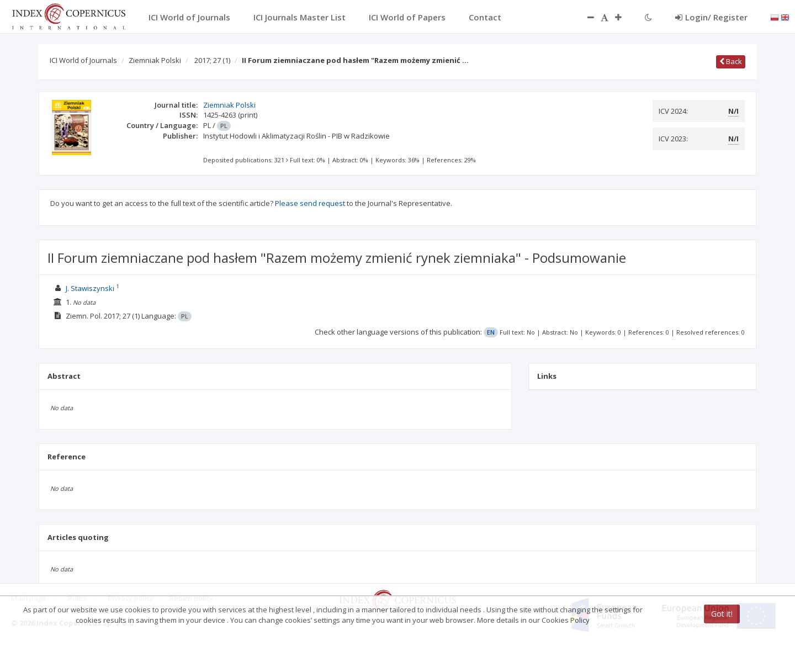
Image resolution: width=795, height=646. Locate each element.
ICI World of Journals (83, 60)
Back (730, 61)
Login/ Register (711, 17)
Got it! (722, 613)
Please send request (310, 203)
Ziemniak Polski (155, 60)
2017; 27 (212, 60)
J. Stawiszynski (90, 288)
